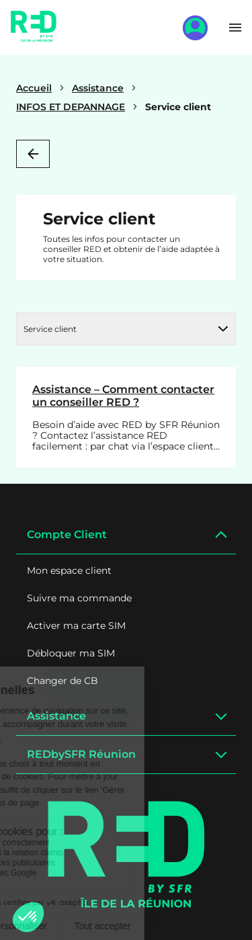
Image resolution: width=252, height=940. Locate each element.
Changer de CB (62, 681)
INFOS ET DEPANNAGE (70, 107)
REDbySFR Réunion (81, 754)
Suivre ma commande (79, 598)
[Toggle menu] (235, 28)
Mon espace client (69, 570)
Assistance (98, 88)
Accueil (34, 88)
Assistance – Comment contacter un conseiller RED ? (123, 396)
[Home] (33, 37)
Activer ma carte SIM (76, 625)
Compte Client (67, 534)
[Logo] (126, 854)
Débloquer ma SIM (71, 653)
